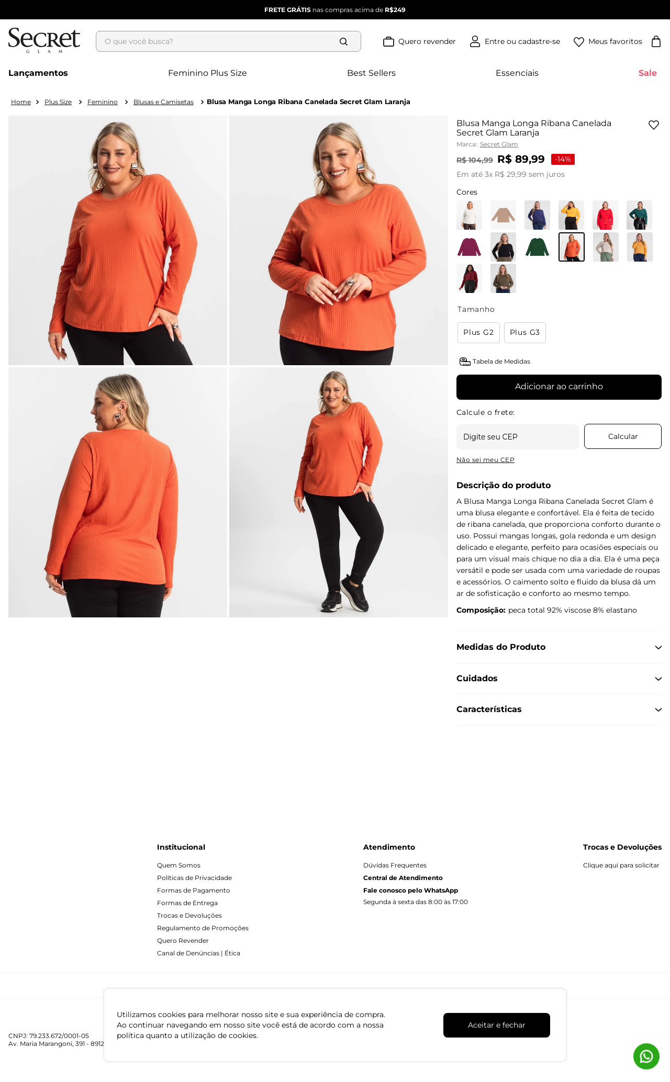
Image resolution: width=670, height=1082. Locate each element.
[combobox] (231, 41)
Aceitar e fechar (497, 1025)
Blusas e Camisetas (163, 102)
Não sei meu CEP (485, 460)
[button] (480, 332)
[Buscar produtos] (346, 41)
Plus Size (58, 102)
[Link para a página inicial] (21, 102)
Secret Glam (499, 144)
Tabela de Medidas (501, 361)
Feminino (102, 102)
